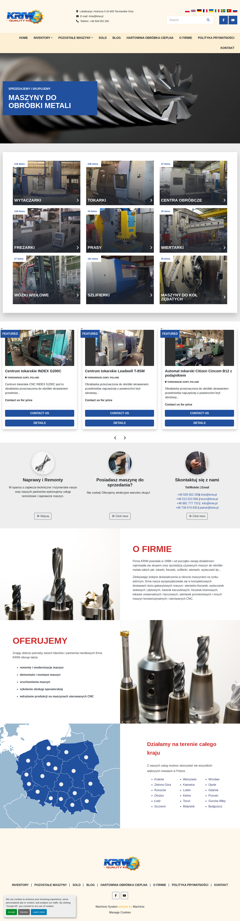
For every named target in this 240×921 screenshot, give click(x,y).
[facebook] (223, 20)
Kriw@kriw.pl (96, 16)
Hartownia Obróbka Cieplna (150, 37)
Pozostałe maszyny (74, 37)
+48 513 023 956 (187, 499)
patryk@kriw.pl (209, 507)
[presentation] (115, 437)
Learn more (39, 912)
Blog (117, 37)
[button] (43, 38)
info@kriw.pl (209, 503)
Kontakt (227, 47)
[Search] (188, 20)
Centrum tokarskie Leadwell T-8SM (115, 371)
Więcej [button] (43, 516)
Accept (11, 912)
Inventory (42, 37)
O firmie (185, 37)
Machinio (138, 906)
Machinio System (107, 906)
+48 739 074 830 (186, 507)
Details (40, 422)
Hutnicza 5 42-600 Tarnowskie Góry (114, 11)
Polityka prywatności (216, 37)
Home (23, 37)
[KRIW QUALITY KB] (120, 863)
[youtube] (233, 20)
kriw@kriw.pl (209, 494)
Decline (24, 912)
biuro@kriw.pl (209, 499)
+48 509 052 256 (99, 21)
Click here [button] (120, 516)
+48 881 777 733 (188, 503)
